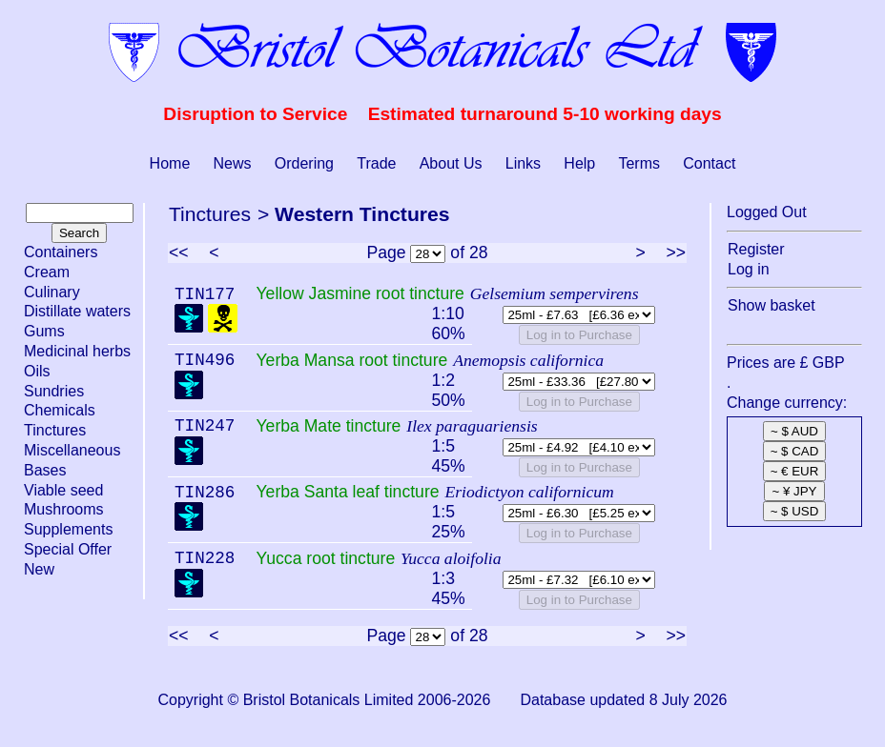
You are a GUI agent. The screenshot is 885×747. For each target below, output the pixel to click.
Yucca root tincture (325, 558)
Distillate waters (77, 311)
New (39, 569)
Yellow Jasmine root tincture (359, 293)
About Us (451, 163)
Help (579, 163)
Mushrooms (64, 509)
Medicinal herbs (77, 351)
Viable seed (63, 490)
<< (179, 252)
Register (756, 249)
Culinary (52, 292)
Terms (639, 163)
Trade (376, 163)
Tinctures (55, 430)
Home (170, 163)
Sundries (54, 391)
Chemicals (59, 410)
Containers (60, 252)
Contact (709, 163)
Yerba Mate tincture (328, 425)
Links (523, 163)
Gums (44, 331)
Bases (45, 470)
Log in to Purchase (579, 335)
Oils (37, 371)
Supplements (68, 529)
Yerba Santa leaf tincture (347, 491)
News (233, 163)
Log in (749, 269)
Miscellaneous (72, 450)
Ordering (304, 163)
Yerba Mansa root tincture (351, 360)
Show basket (771, 305)
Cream (47, 272)
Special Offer (68, 549)
